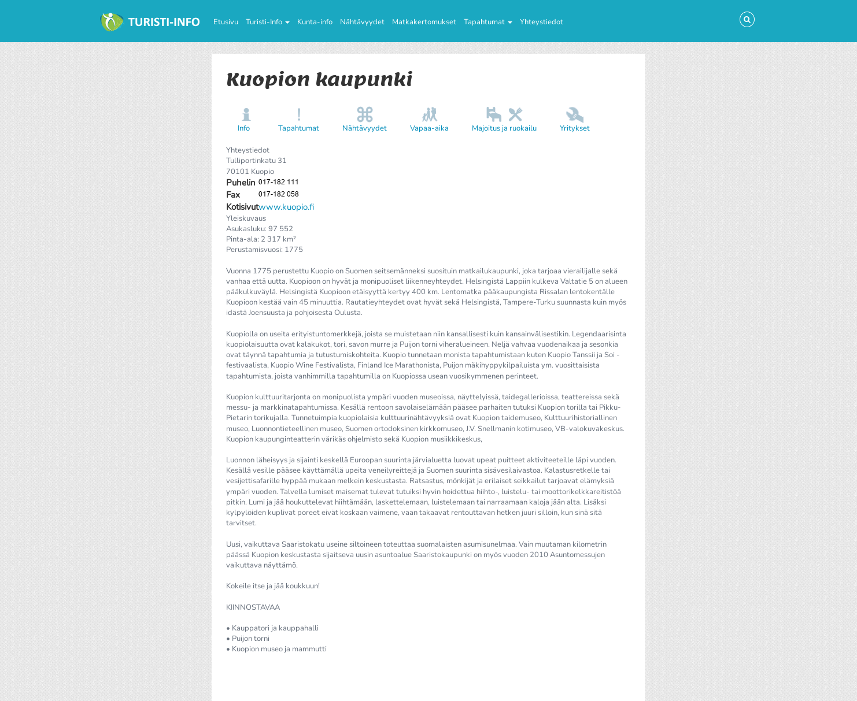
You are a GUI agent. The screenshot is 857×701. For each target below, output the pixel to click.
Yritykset (575, 128)
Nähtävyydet (362, 22)
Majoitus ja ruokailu (504, 128)
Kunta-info (315, 22)
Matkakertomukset (424, 22)
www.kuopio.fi (286, 207)
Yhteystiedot (541, 22)
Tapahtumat (488, 22)
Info (244, 128)
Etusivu (225, 22)
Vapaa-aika (429, 128)
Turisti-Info (268, 22)
